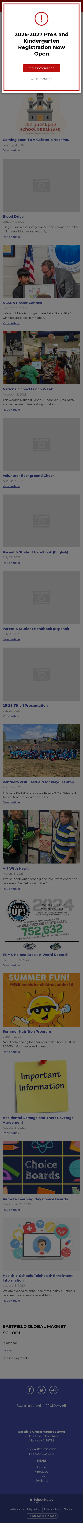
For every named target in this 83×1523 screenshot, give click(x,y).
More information (41, 68)
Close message (41, 79)
